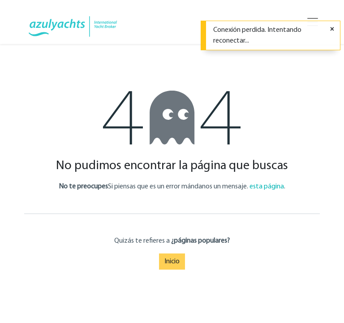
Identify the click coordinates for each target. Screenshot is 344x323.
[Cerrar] (332, 29)
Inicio (172, 261)
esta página (266, 186)
